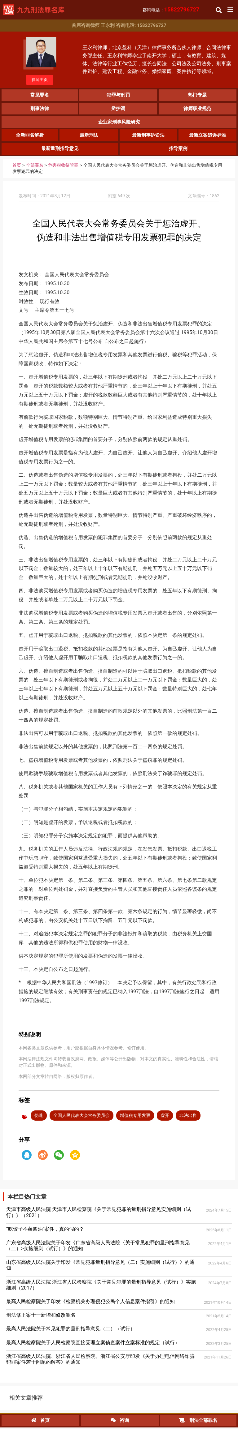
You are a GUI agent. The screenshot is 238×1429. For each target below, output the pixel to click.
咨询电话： (171, 9)
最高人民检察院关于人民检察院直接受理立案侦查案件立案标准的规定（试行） (93, 1344)
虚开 (165, 1116)
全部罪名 (34, 167)
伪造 (38, 1116)
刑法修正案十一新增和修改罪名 (41, 1317)
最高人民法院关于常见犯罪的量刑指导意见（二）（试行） (70, 1330)
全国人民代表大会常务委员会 (81, 1116)
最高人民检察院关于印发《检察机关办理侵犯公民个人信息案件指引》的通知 (90, 1303)
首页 (16, 167)
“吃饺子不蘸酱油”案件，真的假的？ (45, 1230)
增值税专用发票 (135, 1116)
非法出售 (188, 1116)
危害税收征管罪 (63, 167)
